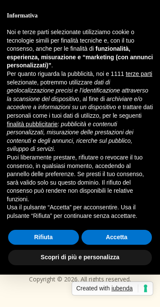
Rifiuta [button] (43, 237)
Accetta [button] (117, 237)
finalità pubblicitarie (32, 124)
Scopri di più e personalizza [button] (80, 257)
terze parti (139, 73)
